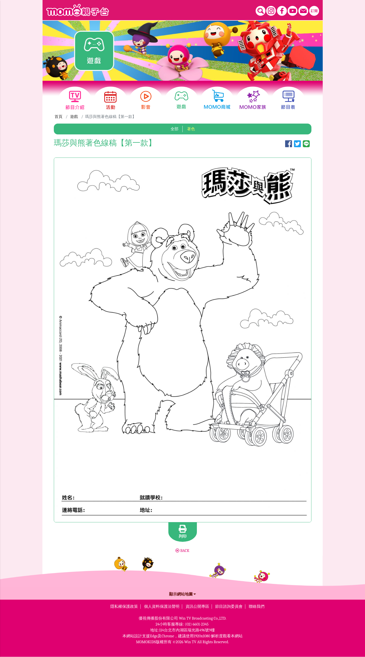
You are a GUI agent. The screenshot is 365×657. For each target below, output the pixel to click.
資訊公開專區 (197, 606)
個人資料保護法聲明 (161, 606)
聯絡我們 (256, 606)
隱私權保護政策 (124, 606)
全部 (174, 129)
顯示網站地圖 (182, 594)
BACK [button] (182, 550)
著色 (191, 129)
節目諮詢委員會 (229, 606)
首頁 (58, 116)
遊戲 (74, 116)
